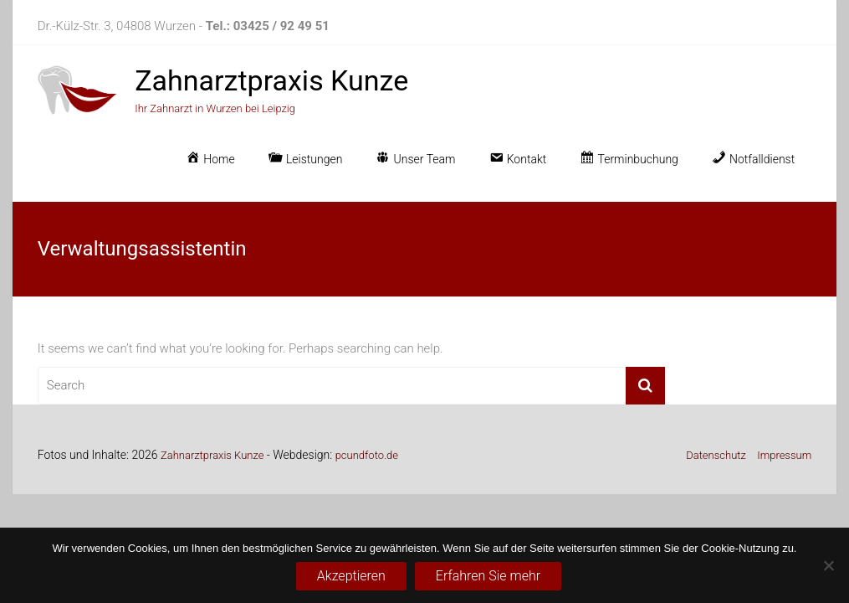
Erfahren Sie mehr (488, 576)
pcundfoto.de (366, 455)
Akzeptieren (351, 576)
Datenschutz (716, 455)
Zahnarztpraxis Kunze (271, 80)
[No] (828, 565)
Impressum (784, 455)
